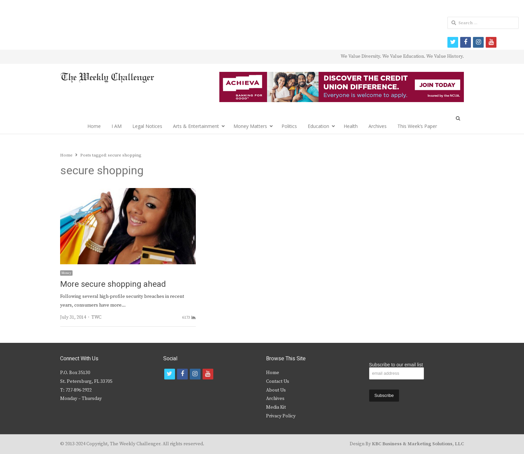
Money (66, 273)
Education (318, 126)
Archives (377, 126)
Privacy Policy (281, 416)
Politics (289, 126)
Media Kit (276, 407)
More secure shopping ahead (113, 284)
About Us (276, 390)
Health (351, 126)
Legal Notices (147, 126)
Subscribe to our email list (396, 364)
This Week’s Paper (417, 126)
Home (94, 126)
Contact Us (277, 381)
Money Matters (250, 126)
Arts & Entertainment (196, 126)
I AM (117, 126)
